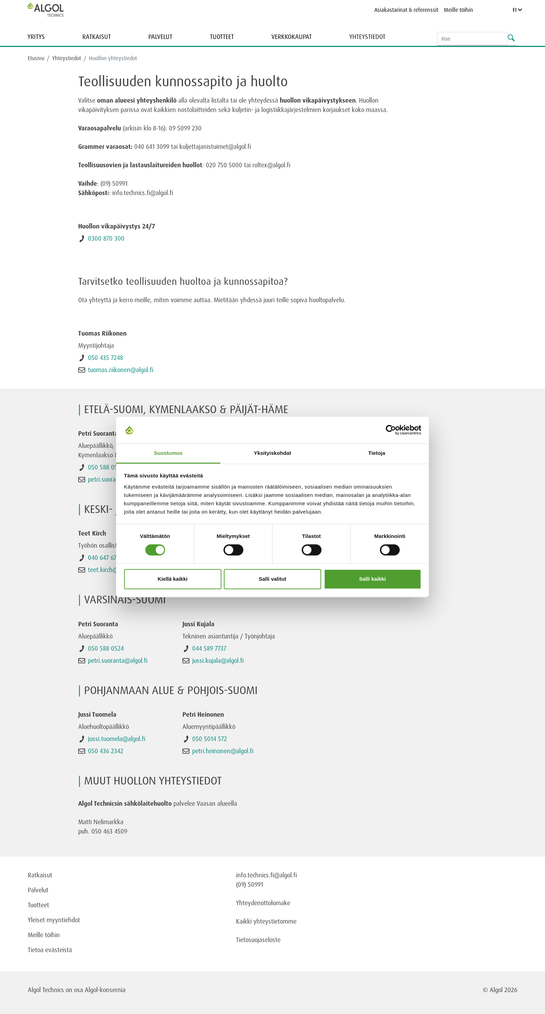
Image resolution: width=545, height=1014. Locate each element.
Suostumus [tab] (168, 453)
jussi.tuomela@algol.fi (116, 738)
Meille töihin (458, 9)
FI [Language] (517, 9)
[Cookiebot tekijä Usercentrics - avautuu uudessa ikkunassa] (390, 430)
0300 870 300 (106, 238)
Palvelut (160, 36)
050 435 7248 (105, 357)
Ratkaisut (96, 36)
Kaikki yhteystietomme (266, 921)
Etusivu (36, 58)
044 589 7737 (209, 648)
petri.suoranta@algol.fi (117, 660)
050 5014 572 (209, 738)
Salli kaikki (372, 579)
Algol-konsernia (105, 989)
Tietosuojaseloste (258, 939)
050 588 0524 (106, 467)
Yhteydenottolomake (263, 903)
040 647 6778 (105, 557)
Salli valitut (272, 579)
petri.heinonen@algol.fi (222, 751)
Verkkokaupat (291, 36)
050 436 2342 (105, 751)
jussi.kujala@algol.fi (218, 660)
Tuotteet (222, 36)
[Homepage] (52, 10)
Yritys (36, 36)
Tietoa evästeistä (50, 949)
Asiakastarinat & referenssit (406, 9)
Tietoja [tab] (376, 453)
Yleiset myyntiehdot (54, 920)
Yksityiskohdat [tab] (272, 453)
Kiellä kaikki (173, 579)
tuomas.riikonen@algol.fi (120, 369)
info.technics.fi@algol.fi (266, 875)
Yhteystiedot (367, 36)
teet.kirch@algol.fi (112, 569)
